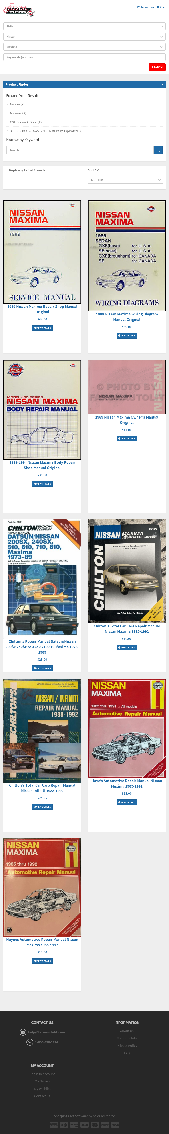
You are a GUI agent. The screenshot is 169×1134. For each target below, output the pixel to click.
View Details (42, 328)
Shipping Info (127, 1038)
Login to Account (42, 1074)
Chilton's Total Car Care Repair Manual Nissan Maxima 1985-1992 (127, 628)
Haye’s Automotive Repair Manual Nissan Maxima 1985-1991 (126, 783)
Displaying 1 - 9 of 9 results (27, 170)
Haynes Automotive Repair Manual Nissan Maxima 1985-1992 (42, 942)
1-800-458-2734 (46, 1042)
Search (157, 67)
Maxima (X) (18, 113)
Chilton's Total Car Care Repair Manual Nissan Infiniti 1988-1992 (42, 788)
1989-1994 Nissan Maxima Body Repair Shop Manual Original (42, 465)
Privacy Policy (127, 1045)
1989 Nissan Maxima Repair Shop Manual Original (42, 309)
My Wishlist (42, 1088)
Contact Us (42, 1096)
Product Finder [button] (17, 84)
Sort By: (93, 170)
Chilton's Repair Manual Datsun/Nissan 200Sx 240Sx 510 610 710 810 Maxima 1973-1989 (42, 647)
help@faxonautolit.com (46, 1032)
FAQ (127, 1053)
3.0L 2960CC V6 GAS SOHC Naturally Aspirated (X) (46, 131)
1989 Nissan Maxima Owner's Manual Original (126, 419)
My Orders (42, 1081)
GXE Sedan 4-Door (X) (26, 122)
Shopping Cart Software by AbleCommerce (84, 1116)
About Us (127, 1031)
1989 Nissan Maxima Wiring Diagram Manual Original (127, 316)
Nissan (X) (17, 104)
